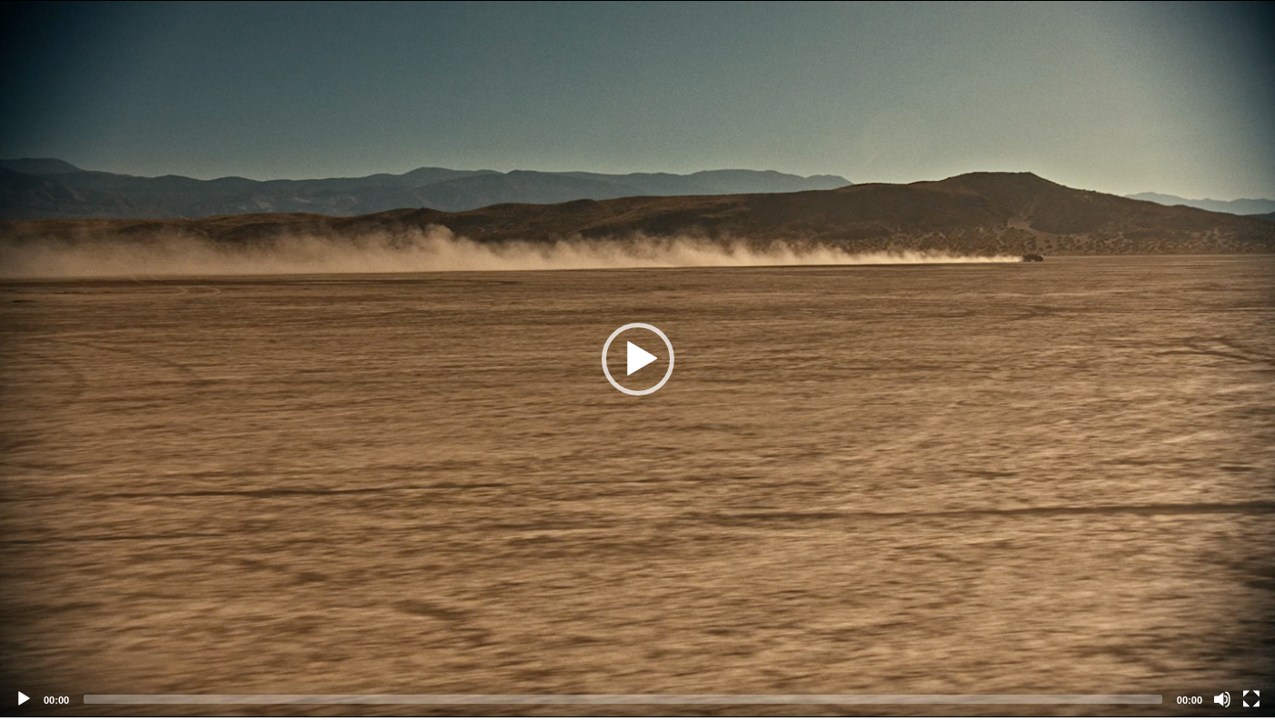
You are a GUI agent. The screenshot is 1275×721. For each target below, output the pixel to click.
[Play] (24, 699)
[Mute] (1222, 699)
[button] (638, 359)
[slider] (623, 699)
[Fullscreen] (1251, 699)
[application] (637, 358)
